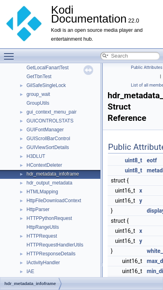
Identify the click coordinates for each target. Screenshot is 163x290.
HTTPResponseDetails (50, 254)
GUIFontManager (45, 130)
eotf (152, 160)
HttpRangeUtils (42, 227)
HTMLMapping (42, 192)
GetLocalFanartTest (47, 67)
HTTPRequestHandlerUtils (54, 245)
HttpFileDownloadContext (53, 200)
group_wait (38, 94)
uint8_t (133, 160)
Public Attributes (147, 67)
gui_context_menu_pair (51, 112)
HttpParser (37, 209)
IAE (30, 271)
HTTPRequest (41, 236)
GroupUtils (37, 103)
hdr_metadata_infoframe (52, 174)
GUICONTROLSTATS (49, 121)
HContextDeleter (44, 165)
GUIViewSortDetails (47, 147)
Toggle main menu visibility (11, 53)
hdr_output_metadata (49, 183)
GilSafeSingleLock (46, 85)
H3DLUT (35, 156)
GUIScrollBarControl (48, 138)
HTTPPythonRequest (49, 218)
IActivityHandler (43, 262)
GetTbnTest (38, 76)
